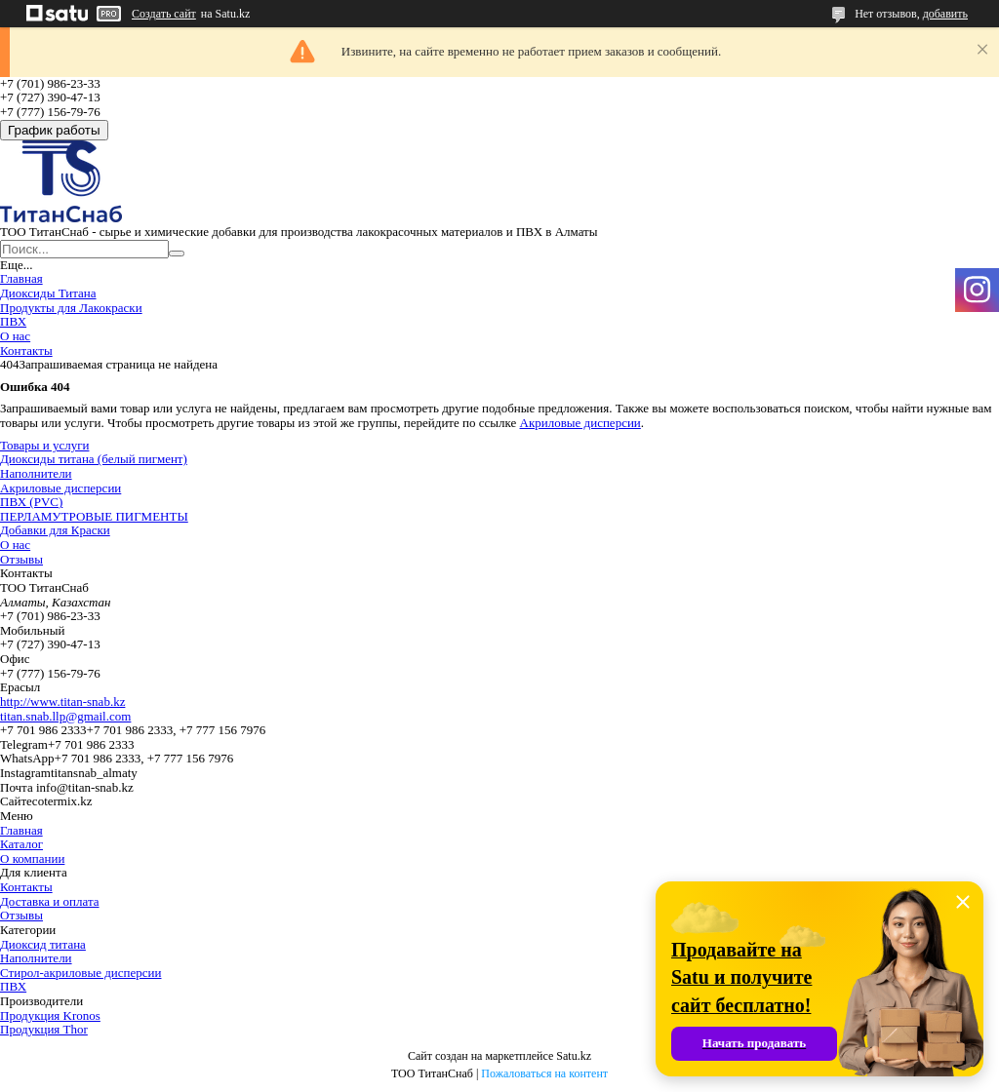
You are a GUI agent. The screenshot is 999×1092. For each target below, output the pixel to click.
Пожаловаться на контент (544, 1073)
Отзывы (21, 559)
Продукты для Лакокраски (71, 307)
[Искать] (176, 253)
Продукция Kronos (50, 1015)
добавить (945, 13)
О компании (32, 858)
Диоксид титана (43, 944)
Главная (21, 278)
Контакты (26, 350)
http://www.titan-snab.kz (62, 701)
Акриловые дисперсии (580, 422)
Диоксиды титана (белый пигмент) (93, 458)
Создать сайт (164, 13)
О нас (15, 336)
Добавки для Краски (55, 530)
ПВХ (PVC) (31, 501)
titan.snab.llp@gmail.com (65, 716)
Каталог (21, 844)
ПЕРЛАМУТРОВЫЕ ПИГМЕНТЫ (94, 516)
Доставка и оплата (50, 901)
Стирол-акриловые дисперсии (80, 972)
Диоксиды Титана (48, 293)
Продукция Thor (44, 1029)
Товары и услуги (44, 445)
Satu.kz (573, 1056)
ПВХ (13, 321)
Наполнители (36, 473)
